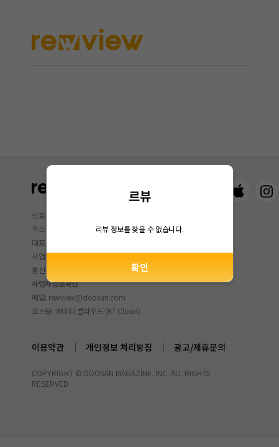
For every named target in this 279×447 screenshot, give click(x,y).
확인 (140, 267)
